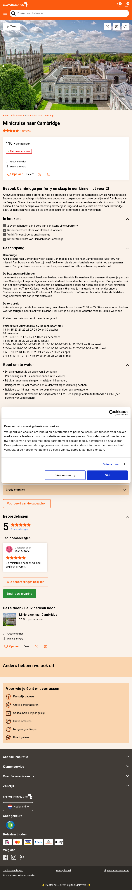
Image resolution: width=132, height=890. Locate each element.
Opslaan (12, 646)
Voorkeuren (65, 475)
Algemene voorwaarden (116, 870)
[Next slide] (128, 66)
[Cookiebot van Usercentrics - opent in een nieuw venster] (111, 412)
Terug (11, 26)
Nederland (17, 806)
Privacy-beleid (63, 870)
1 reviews (25, 130)
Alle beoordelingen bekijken (25, 582)
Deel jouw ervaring (19, 593)
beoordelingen (19, 529)
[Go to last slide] (3, 66)
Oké (107, 475)
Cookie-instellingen (13, 870)
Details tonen (111, 464)
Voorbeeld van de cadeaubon (26, 503)
